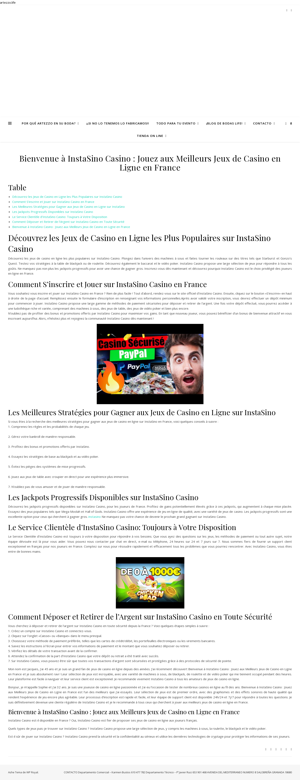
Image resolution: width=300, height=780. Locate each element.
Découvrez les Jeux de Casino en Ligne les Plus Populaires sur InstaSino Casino (67, 197)
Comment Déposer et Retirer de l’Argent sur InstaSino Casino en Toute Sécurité (68, 222)
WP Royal (32, 772)
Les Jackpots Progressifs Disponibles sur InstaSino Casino (52, 212)
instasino (94, 517)
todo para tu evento (176, 123)
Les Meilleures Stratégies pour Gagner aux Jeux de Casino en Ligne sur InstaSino (68, 207)
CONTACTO (262, 123)
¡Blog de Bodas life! (224, 123)
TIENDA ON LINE (150, 136)
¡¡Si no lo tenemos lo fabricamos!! (117, 123)
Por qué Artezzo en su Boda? (49, 123)
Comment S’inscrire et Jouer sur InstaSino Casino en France (53, 202)
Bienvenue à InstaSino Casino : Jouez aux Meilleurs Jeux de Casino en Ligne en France (71, 227)
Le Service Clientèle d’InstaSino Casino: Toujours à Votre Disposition (59, 217)
